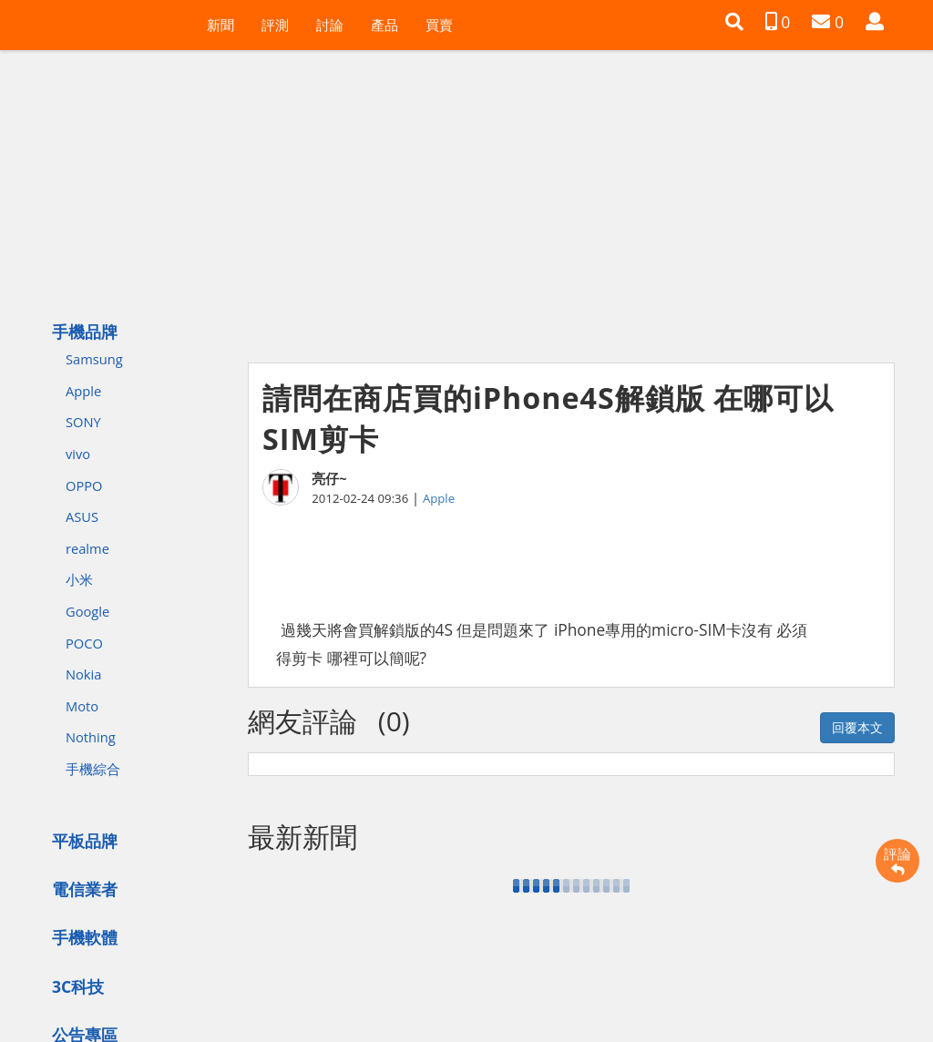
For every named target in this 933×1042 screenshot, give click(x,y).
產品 (384, 24)
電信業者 (85, 889)
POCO (84, 643)
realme (87, 548)
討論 (329, 24)
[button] (734, 22)
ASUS (82, 516)
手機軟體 (85, 937)
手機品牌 (85, 331)
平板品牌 (85, 841)
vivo (78, 453)
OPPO (84, 485)
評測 (275, 24)
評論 (897, 860)
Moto (82, 706)
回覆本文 (857, 727)
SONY (83, 422)
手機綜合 (93, 769)
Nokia (83, 674)
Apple (83, 391)
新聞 (220, 24)
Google (87, 611)
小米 (79, 579)
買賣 (439, 24)
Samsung (94, 359)
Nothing (91, 737)
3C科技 (78, 986)
